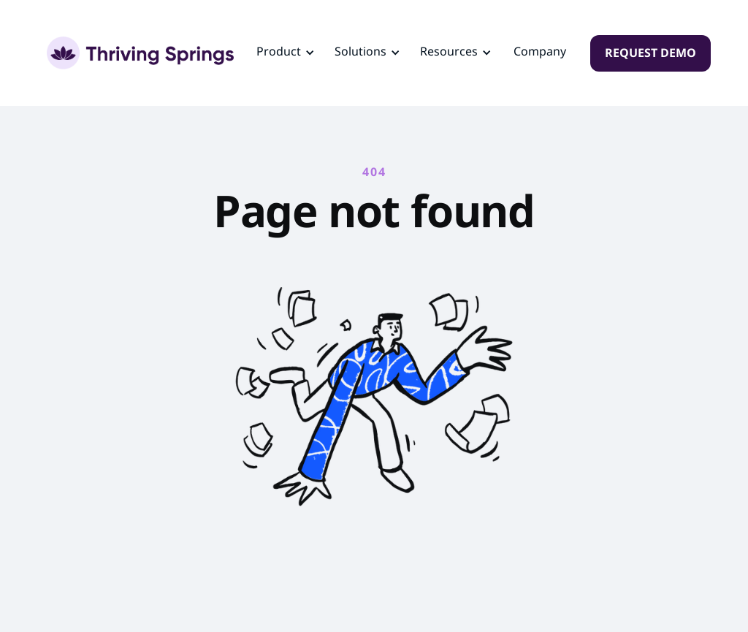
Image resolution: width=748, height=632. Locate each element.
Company (540, 52)
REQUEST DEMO (650, 54)
